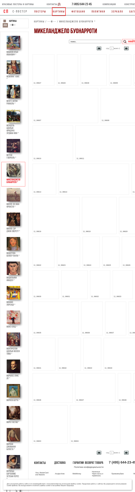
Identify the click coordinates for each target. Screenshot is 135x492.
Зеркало (117, 11)
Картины (59, 11)
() (82, 4)
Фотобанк (78, 11)
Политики (98, 11)
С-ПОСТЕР (20, 11)
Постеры (40, 11)
